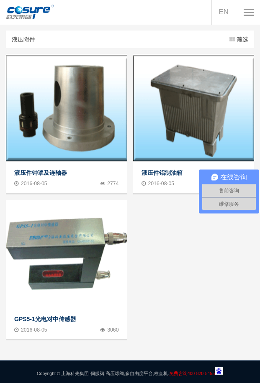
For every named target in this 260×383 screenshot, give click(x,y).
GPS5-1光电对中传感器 (45, 318)
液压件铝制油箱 (162, 172)
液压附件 (130, 39)
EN (224, 12)
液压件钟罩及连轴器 (40, 172)
